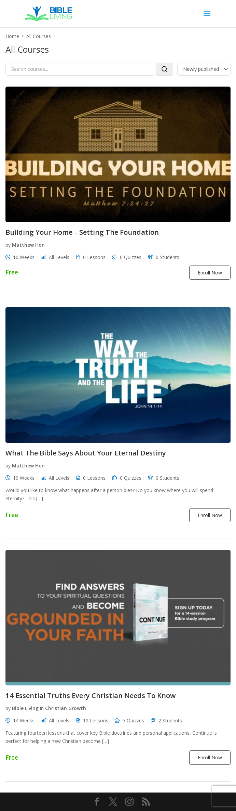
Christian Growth (65, 708)
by (8, 245)
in (42, 708)
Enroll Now (210, 272)
